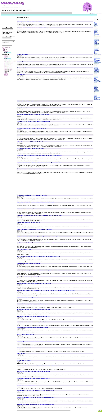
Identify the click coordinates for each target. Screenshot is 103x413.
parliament (6, 73)
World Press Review (97, 97)
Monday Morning (96, 72)
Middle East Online (96, 69)
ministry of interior (7, 70)
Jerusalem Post (96, 61)
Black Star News (96, 34)
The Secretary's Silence (22, 67)
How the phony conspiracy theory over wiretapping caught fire (32, 195)
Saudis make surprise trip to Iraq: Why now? (27, 297)
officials (5, 72)
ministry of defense (8, 68)
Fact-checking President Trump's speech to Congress (30, 276)
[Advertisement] (28, 43)
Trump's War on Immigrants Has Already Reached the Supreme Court (33, 316)
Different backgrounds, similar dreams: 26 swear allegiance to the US (33, 378)
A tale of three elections (22, 107)
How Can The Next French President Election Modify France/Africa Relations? (35, 397)
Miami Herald (96, 68)
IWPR (94, 52)
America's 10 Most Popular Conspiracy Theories (28, 222)
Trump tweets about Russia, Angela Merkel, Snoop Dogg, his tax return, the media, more (38, 236)
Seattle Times (96, 87)
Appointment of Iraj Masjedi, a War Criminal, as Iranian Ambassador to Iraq (35, 242)
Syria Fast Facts (21, 74)
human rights (6, 64)
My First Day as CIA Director (24, 61)
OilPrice (95, 78)
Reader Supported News (97, 81)
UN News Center (96, 91)
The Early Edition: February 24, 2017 (25, 334)
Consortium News (96, 40)
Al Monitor (95, 24)
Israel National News (97, 60)
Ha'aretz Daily (96, 49)
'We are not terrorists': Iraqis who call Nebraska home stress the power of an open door (38, 270)
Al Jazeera (95, 23)
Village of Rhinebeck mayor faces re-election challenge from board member (35, 303)
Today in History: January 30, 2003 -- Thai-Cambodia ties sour (32, 141)
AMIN (94, 22)
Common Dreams (96, 39)
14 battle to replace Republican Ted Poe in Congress (29, 21)
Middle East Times (96, 70)
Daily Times (95, 42)
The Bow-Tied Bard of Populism (24, 347)
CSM (94, 35)
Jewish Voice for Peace (97, 62)
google (93, 13)
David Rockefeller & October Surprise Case (27, 208)
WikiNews (95, 96)
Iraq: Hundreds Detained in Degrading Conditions (29, 263)
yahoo (97, 13)
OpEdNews (95, 79)
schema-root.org (6, 47)
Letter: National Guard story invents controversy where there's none (33, 371)
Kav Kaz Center (96, 63)
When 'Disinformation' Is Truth (24, 249)
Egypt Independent (96, 44)
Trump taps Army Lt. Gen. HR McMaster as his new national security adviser (35, 404)
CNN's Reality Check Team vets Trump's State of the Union (31, 134)
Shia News (95, 88)
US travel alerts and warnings (24, 360)
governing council (7, 63)
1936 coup (6, 55)
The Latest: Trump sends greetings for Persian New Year (30, 168)
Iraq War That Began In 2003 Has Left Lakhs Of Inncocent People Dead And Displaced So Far (39, 215)
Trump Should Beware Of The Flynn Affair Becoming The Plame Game (34, 283)
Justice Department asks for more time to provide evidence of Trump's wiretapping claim (38, 256)
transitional (6, 75)
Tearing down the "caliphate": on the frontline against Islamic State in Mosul (35, 202)
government (6, 51)
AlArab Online (96, 25)
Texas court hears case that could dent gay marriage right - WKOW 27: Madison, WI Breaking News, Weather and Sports (46, 290)
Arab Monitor (95, 30)
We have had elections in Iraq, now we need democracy (30, 148)
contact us (92, 14)
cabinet (5, 59)
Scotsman (95, 86)
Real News (95, 82)
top (99, 410)
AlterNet (95, 26)
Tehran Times (96, 89)
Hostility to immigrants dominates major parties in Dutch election (32, 327)
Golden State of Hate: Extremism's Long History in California (31, 321)
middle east (5, 49)
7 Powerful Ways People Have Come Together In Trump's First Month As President (37, 365)
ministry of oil (7, 71)
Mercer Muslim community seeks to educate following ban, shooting (33, 309)
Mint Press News (96, 71)
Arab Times (95, 31)
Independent (95, 53)
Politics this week (21, 353)
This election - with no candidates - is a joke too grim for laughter (33, 114)
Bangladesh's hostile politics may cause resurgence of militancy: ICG (33, 27)
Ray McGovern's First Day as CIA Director (27, 101)
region (4, 48)
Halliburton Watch (96, 50)
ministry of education (8, 69)
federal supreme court (8, 62)
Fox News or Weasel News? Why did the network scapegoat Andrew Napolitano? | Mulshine (39, 162)
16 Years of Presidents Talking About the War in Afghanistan (31, 128)
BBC (94, 33)
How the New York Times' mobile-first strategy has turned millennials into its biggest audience (39, 155)
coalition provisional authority (10, 60)
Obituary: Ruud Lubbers (22, 54)
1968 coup (6, 56)
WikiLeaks (95, 95)
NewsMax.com (96, 77)
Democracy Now (96, 43)
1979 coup (6, 57)
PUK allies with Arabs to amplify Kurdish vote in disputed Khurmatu (33, 121)
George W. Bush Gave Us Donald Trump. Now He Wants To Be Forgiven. (34, 229)
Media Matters (96, 67)
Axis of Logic (96, 32)
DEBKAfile (95, 41)
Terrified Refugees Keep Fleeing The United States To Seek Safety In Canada (35, 390)
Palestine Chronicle (96, 80)
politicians (6, 74)
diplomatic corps (7, 61)
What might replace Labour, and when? (26, 385)
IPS (94, 51)
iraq (4, 50)
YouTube (100, 13)
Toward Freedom (96, 90)
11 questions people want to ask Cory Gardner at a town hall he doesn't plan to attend (38, 341)
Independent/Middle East (97, 54)
